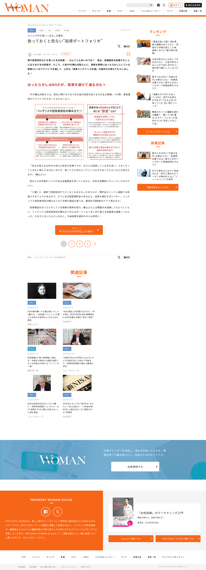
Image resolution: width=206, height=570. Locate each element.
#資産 (57, 30)
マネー (120, 10)
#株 (49, 30)
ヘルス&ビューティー (151, 10)
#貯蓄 (66, 30)
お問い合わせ (86, 567)
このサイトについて (68, 567)
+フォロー (65, 53)
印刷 (127, 46)
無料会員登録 (193, 5)
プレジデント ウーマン (37, 24)
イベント (82, 10)
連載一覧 (198, 10)
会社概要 (21, 567)
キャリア (96, 10)
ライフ (170, 10)
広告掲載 (32, 567)
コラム (59, 24)
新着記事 (183, 10)
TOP (24, 557)
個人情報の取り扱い (48, 567)
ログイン (176, 5)
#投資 (41, 30)
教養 (109, 10)
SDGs (132, 10)
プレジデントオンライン (173, 557)
